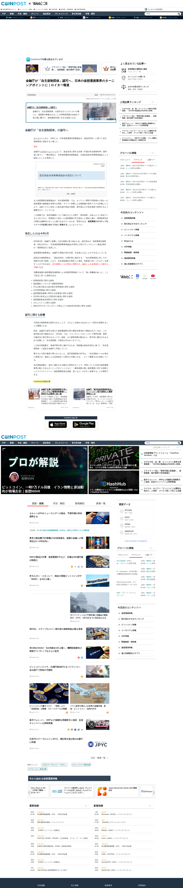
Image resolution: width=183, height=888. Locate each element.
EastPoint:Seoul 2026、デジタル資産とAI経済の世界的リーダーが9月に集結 (141, 189)
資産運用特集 (80, 9)
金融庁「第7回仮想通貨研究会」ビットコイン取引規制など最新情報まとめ (99, 391)
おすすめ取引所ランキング (138, 87)
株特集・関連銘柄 (66, 9)
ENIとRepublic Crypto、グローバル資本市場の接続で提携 (141, 168)
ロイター (37, 138)
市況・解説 (22, 14)
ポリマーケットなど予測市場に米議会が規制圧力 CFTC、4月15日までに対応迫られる (88, 616)
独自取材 (46, 14)
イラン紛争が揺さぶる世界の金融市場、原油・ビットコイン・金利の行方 (88, 707)
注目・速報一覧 (98, 758)
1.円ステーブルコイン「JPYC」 (54, 765)
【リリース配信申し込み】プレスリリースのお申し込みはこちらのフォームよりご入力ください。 (97, 790)
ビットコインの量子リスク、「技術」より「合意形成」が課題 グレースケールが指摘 (48, 707)
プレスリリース (61, 14)
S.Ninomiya (31, 95)
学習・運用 (90, 14)
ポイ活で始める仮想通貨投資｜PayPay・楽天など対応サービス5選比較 (63, 530)
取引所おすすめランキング (135, 224)
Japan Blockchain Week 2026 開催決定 (142, 789)
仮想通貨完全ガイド (8, 9)
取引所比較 (76, 14)
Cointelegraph (132, 176)
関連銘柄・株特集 (131, 252)
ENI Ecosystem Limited (135, 166)
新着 (12, 14)
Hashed (129, 187)
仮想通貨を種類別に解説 (137, 69)
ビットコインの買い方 (136, 77)
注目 (96, 95)
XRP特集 (53, 9)
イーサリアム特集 (41, 9)
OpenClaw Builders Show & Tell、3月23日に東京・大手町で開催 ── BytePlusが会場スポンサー (52, 790)
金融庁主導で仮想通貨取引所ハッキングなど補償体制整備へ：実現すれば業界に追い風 (54, 391)
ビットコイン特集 (25, 9)
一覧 (152, 102)
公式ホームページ (48, 152)
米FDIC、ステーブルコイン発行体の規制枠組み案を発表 (56, 629)
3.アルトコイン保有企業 (37, 769)
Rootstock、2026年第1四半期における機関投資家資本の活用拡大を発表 (141, 178)
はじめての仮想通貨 (153, 9)
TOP (4, 14)
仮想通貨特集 (129, 218)
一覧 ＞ (178, 447)
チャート (35, 14)
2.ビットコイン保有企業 (81, 765)
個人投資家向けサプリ (133, 264)
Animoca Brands (133, 197)
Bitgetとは (128, 241)
